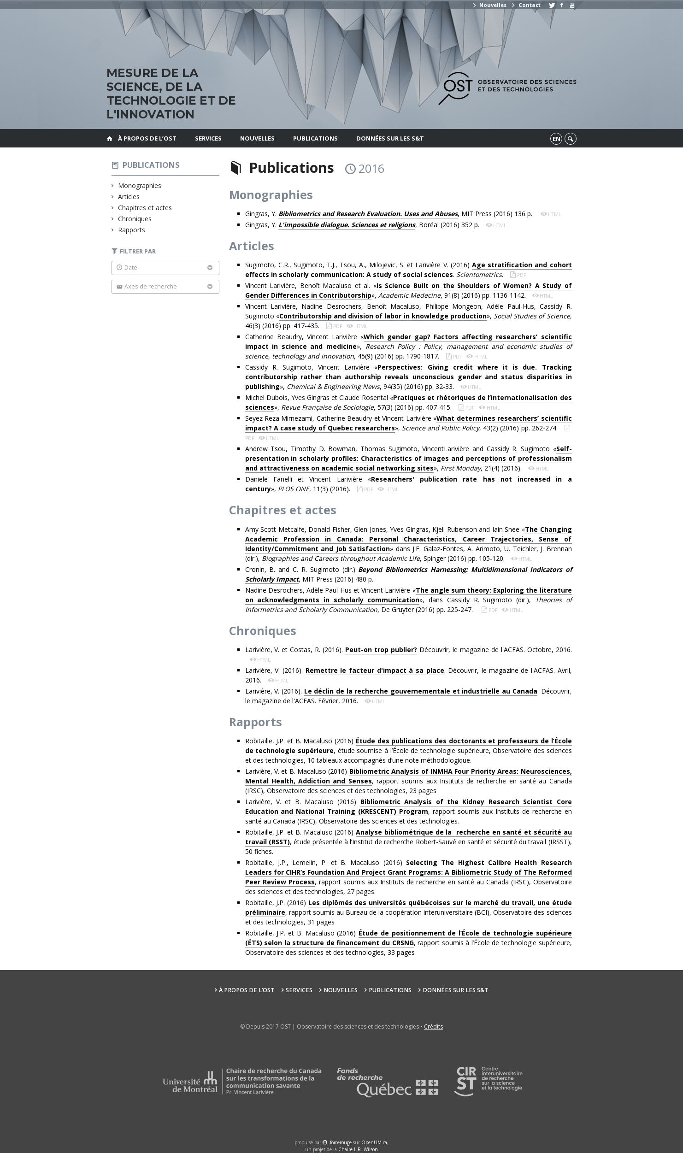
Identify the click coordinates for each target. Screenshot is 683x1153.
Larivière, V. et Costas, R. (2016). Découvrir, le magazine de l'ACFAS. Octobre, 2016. (408, 649)
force (341, 1142)
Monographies (139, 185)
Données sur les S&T (390, 138)
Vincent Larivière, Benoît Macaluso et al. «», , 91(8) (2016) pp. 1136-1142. (408, 290)
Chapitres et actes (145, 207)
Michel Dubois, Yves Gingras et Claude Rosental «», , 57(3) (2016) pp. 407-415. (408, 402)
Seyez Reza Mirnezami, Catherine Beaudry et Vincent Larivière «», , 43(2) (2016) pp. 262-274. (408, 423)
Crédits (433, 1026)
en (556, 139)
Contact (525, 4)
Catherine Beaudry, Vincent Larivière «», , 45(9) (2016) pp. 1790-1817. (408, 346)
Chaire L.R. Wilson (358, 1149)
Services (208, 138)
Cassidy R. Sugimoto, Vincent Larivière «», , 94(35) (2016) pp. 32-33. (408, 377)
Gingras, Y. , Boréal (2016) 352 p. (363, 224)
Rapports (131, 229)
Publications (315, 138)
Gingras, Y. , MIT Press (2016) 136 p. (390, 213)
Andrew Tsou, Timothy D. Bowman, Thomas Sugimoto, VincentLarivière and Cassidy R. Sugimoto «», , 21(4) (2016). (408, 458)
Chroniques (135, 218)
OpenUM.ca (374, 1142)
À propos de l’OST (147, 138)
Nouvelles (489, 4)
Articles (129, 196)
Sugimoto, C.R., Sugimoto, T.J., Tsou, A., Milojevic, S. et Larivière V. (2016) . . (408, 269)
